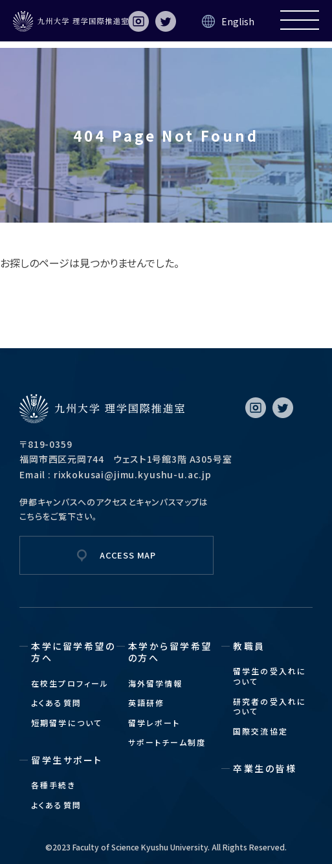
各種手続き (53, 784)
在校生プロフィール (70, 683)
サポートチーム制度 (167, 742)
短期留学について (66, 722)
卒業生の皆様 (264, 768)
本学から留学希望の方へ (170, 651)
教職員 (249, 645)
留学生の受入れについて (269, 676)
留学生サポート (67, 759)
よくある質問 (56, 702)
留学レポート (154, 722)
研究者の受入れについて (269, 706)
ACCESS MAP (128, 555)
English (237, 21)
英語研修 (146, 702)
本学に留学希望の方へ (73, 651)
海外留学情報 (155, 683)
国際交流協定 (260, 731)
